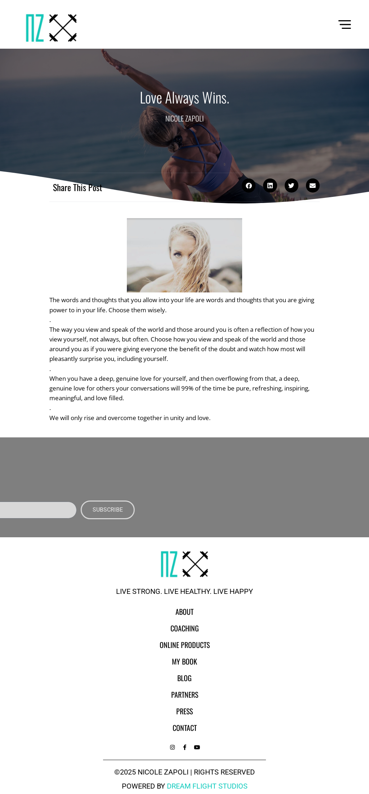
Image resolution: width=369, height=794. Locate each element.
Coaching (184, 628)
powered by (185, 786)
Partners (184, 694)
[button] (248, 185)
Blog (184, 677)
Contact (185, 727)
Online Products (185, 644)
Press (184, 711)
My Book (184, 661)
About (184, 611)
